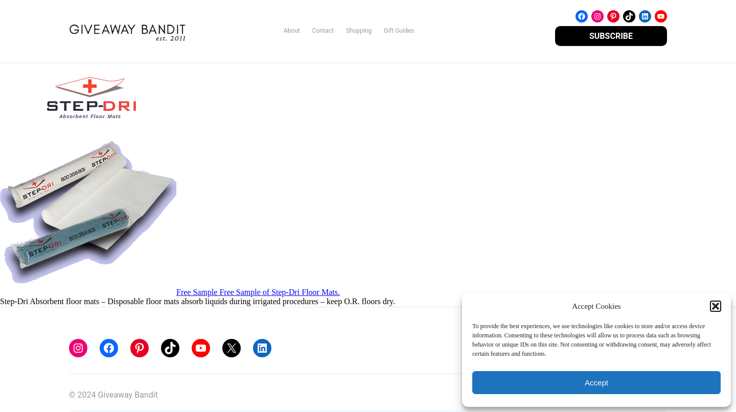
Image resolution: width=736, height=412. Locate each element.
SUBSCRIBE (611, 36)
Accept (596, 382)
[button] (715, 306)
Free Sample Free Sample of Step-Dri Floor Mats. (258, 292)
